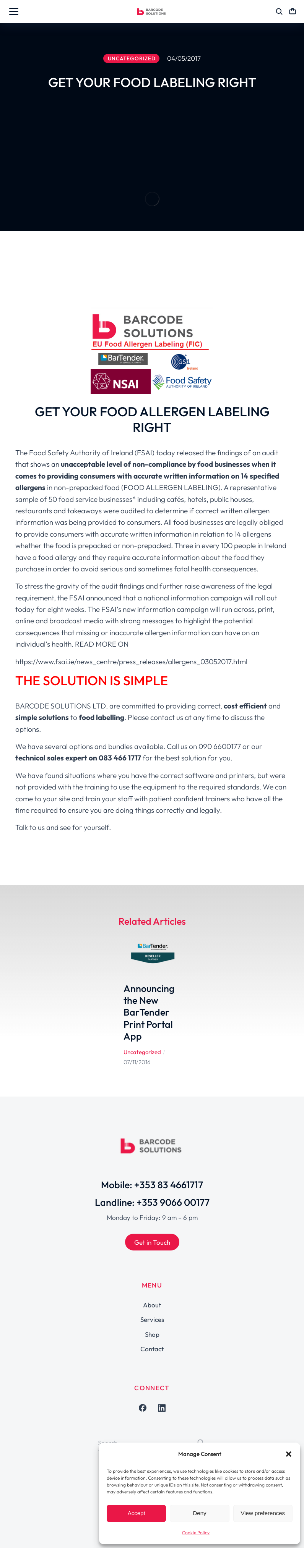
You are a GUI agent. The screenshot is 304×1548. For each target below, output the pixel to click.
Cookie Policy (196, 1532)
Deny (199, 1513)
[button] (289, 1454)
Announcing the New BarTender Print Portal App (149, 1012)
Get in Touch (152, 1242)
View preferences (263, 1513)
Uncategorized (142, 1052)
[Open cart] (292, 11)
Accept (136, 1513)
